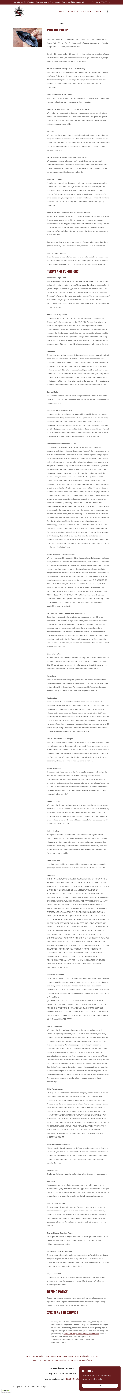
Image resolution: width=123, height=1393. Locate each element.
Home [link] (61, 11)
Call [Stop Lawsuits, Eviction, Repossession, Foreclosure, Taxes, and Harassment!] (93, 2)
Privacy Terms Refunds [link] (81, 1360)
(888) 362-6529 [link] (103, 2)
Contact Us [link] (36, 1360)
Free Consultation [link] (65, 1356)
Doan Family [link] (37, 1356)
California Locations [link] (89, 1356)
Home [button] (27, 1356)
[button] (73, 11)
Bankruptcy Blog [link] (50, 1360)
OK (100, 1386)
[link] (18, 11)
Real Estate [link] (50, 1356)
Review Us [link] (64, 1360)
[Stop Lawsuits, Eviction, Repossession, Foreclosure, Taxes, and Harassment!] (48, 2)
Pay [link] (77, 1356)
